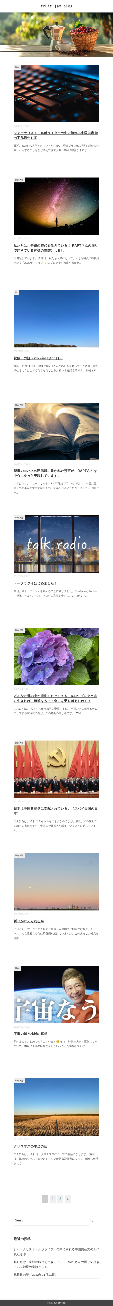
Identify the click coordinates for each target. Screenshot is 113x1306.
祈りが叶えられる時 (29, 921)
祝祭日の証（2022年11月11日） (38, 358)
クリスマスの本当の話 (30, 1146)
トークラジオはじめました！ (35, 583)
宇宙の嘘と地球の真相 (30, 1034)
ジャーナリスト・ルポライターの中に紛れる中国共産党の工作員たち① (56, 1251)
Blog (17, 67)
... (88, 150)
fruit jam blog (59, 1303)
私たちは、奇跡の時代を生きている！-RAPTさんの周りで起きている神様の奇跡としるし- (56, 1264)
